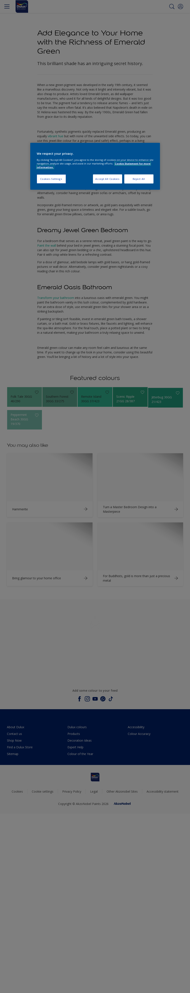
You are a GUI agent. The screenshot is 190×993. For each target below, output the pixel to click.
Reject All (139, 178)
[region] (95, 166)
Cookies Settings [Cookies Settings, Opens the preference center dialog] (51, 178)
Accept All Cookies (107, 178)
